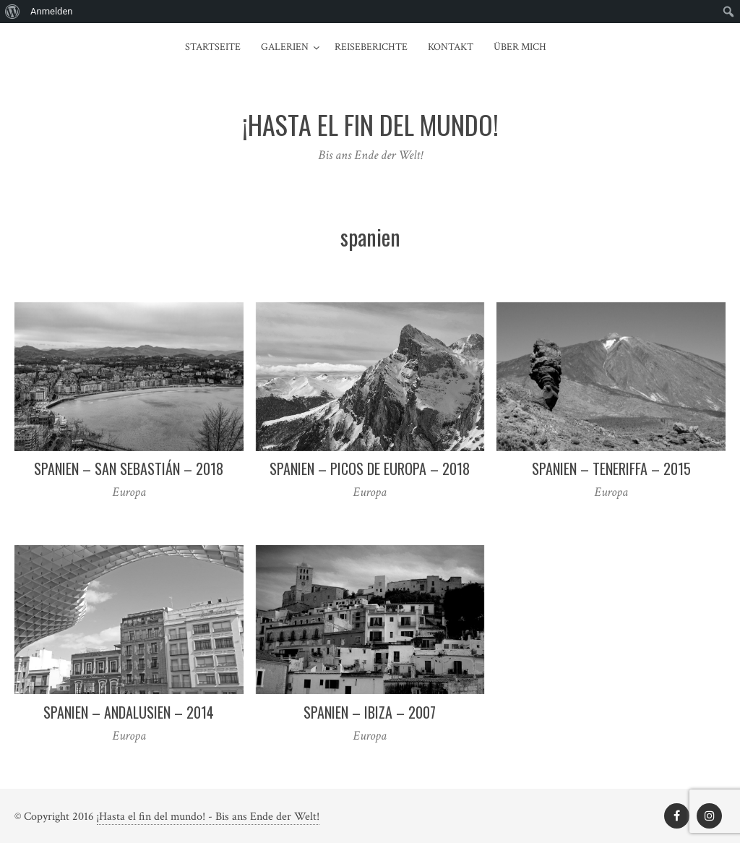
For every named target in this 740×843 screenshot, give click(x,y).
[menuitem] (12, 11)
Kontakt (450, 47)
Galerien (285, 47)
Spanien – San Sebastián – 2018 (128, 468)
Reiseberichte (371, 47)
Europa (129, 492)
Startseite (213, 47)
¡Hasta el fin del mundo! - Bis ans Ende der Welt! (208, 816)
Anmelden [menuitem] (51, 11)
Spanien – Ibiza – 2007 (370, 712)
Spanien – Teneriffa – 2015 (611, 468)
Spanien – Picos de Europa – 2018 (370, 468)
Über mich (520, 47)
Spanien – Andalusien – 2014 (128, 712)
